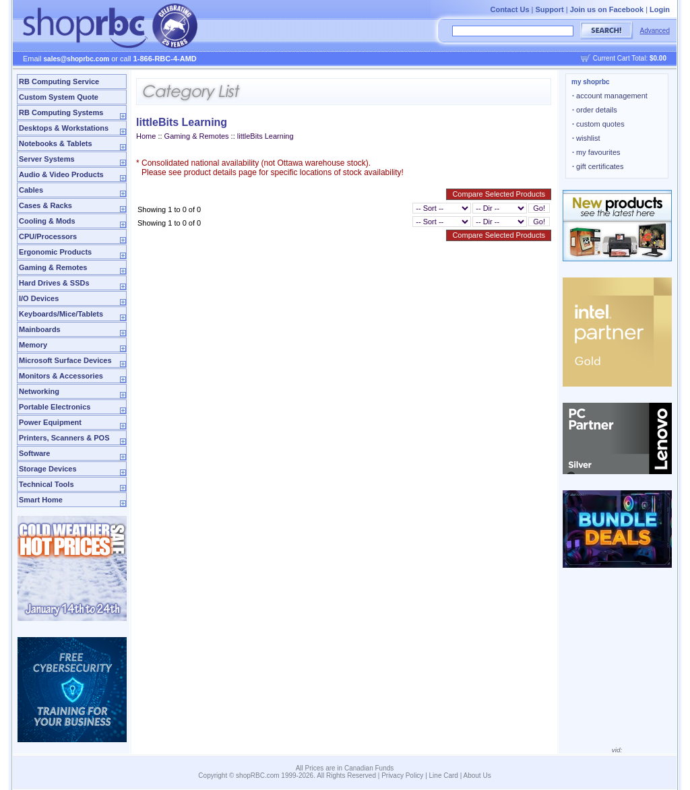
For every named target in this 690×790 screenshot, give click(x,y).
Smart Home (41, 500)
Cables (31, 190)
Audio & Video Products (61, 174)
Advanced (655, 30)
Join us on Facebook (607, 9)
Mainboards (40, 329)
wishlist (586, 138)
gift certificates (597, 166)
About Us (477, 775)
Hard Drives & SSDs (54, 283)
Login (660, 9)
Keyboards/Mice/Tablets (61, 314)
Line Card (443, 775)
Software (34, 453)
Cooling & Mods (47, 221)
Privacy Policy (402, 775)
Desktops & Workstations (63, 128)
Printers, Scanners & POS (64, 438)
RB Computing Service (59, 81)
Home (146, 136)
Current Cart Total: (629, 58)
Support (550, 9)
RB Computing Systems (61, 112)
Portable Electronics (54, 407)
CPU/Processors (48, 236)
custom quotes (598, 124)
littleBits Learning (265, 136)
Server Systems (47, 159)
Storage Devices (48, 469)
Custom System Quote (58, 97)
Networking (39, 391)
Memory (33, 345)
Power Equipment (50, 422)
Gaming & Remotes (53, 267)
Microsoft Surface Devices (65, 360)
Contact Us (509, 9)
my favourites (596, 152)
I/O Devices (39, 298)
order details (594, 110)
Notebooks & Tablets (55, 143)
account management (610, 96)
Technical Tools (46, 484)
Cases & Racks (45, 205)
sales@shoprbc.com (77, 59)
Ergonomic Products (55, 252)
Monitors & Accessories (61, 376)
